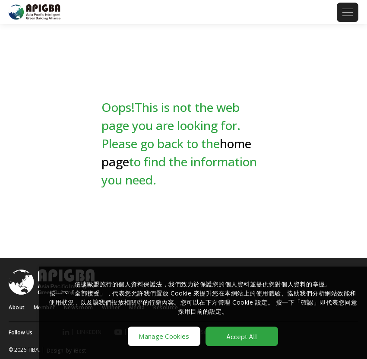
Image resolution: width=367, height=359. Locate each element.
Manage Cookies (164, 336)
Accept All (242, 336)
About (17, 307)
